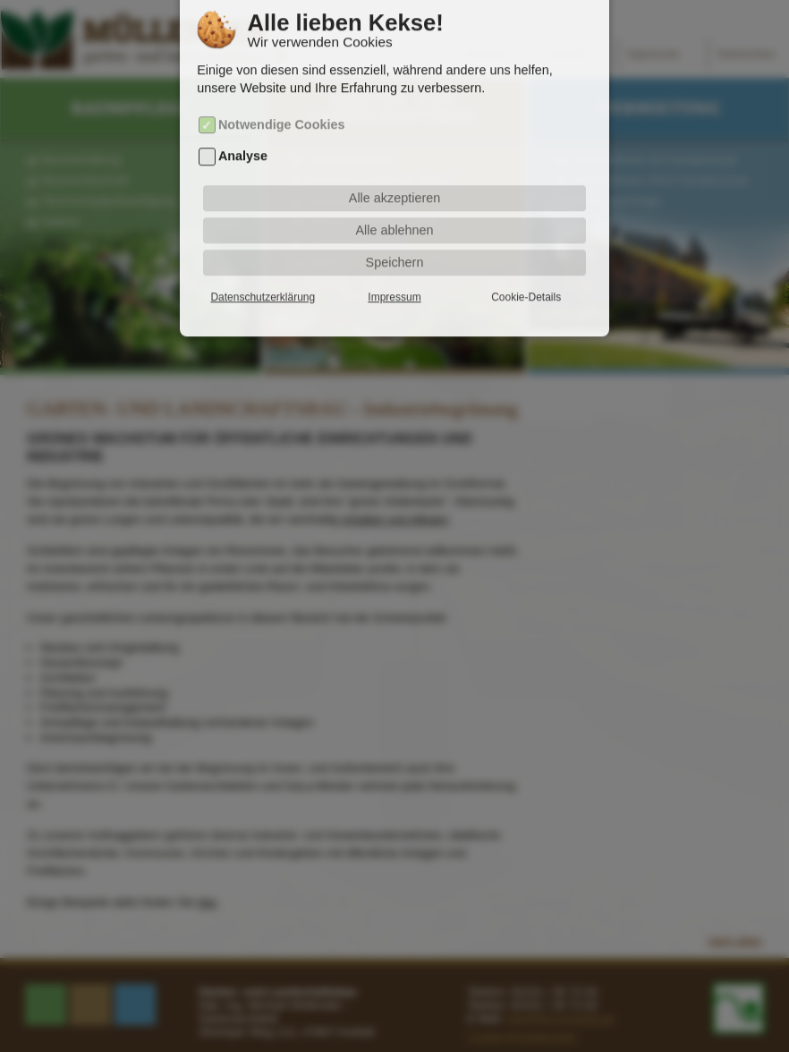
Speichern (395, 235)
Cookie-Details (526, 270)
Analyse (242, 129)
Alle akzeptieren (394, 171)
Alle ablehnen (394, 203)
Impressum (394, 270)
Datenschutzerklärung (262, 270)
